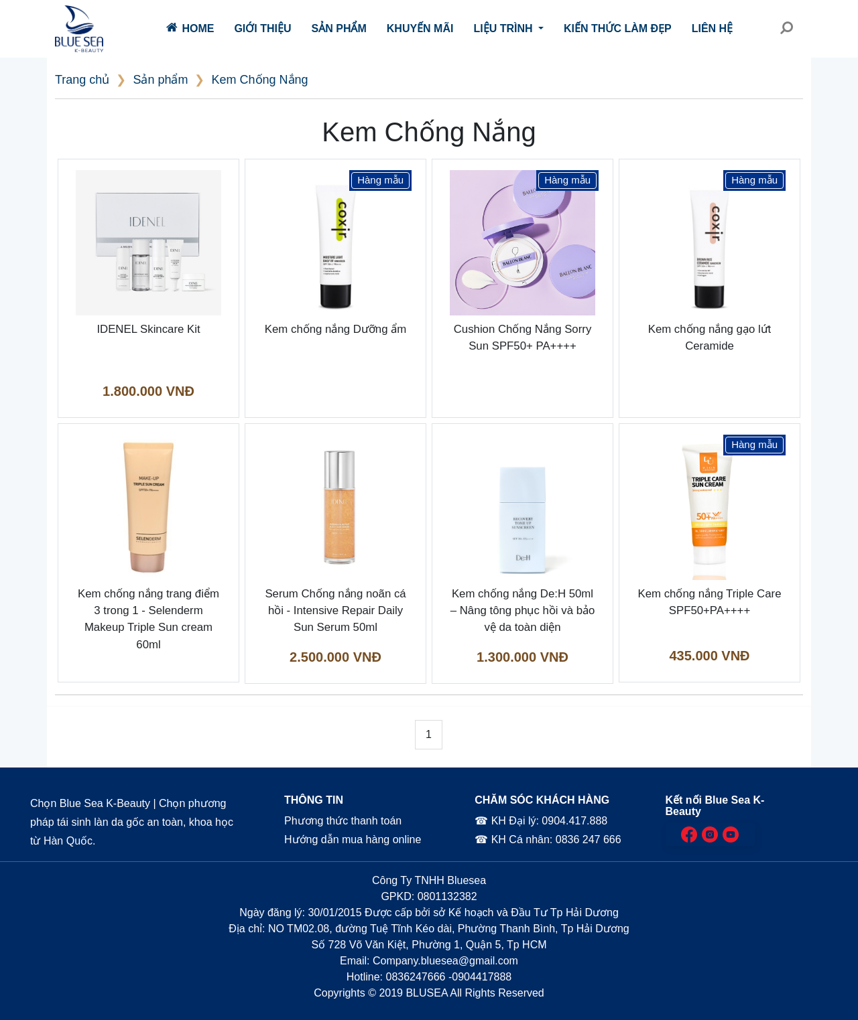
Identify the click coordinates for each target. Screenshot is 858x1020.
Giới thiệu (262, 28)
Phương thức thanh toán (342, 820)
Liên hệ (712, 28)
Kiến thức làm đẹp (618, 28)
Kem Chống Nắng (259, 79)
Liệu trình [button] (504, 28)
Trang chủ (82, 79)
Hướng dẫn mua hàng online (352, 839)
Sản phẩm (339, 28)
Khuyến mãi (420, 28)
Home (190, 27)
